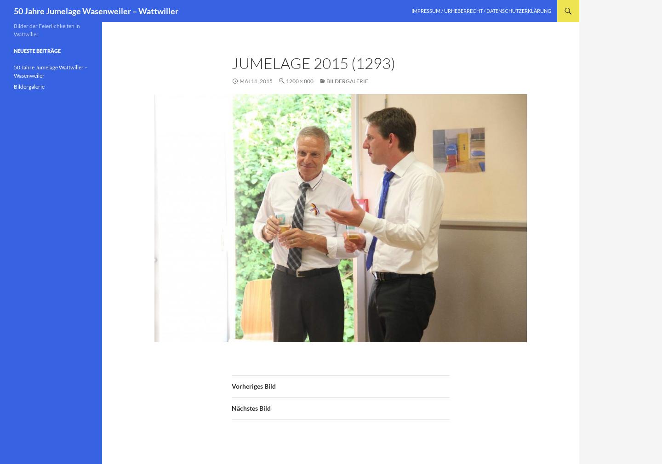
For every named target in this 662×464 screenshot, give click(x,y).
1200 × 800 (300, 81)
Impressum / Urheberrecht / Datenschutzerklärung (481, 11)
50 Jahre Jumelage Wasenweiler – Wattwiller (96, 11)
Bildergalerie (347, 81)
